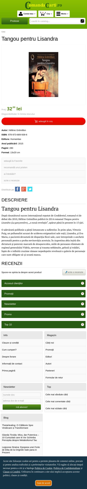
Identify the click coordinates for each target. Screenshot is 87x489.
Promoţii (50, 349)
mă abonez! (22, 407)
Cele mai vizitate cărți (56, 408)
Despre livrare (9, 356)
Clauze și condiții (10, 342)
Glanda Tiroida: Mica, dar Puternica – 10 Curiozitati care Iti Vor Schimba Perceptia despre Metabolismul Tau (20, 437)
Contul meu (26, 14)
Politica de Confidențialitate (66, 468)
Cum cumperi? (9, 349)
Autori (48, 363)
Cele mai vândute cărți (57, 394)
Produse (14, 21)
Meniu (61, 14)
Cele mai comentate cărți (58, 401)
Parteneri (50, 370)
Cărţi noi (50, 342)
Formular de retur (54, 377)
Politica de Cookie (43, 468)
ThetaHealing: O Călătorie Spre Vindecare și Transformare (17, 426)
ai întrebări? (10, 174)
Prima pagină (8, 370)
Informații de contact (12, 363)
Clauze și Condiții (11, 471)
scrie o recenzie (12, 180)
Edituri (49, 356)
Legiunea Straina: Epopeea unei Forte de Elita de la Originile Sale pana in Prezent (21, 450)
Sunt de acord (43, 483)
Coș (45, 14)
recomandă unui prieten (15, 167)
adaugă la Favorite (13, 161)
